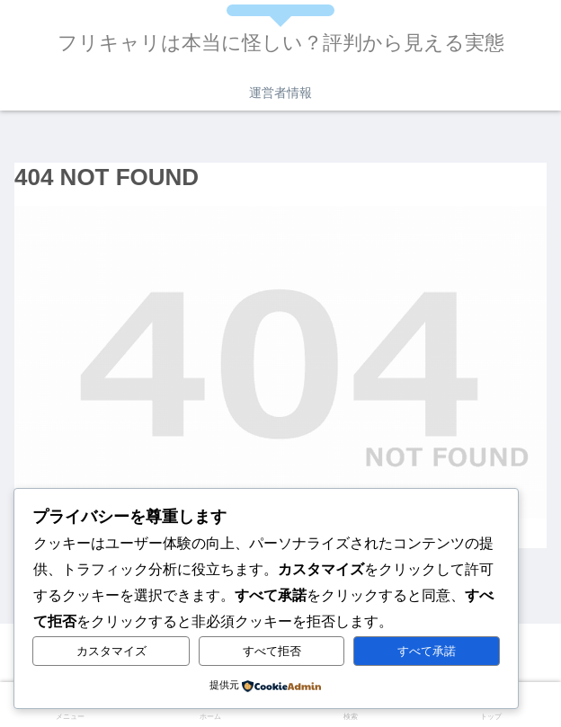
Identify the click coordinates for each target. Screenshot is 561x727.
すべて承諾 (426, 651)
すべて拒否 (272, 651)
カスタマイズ (111, 651)
